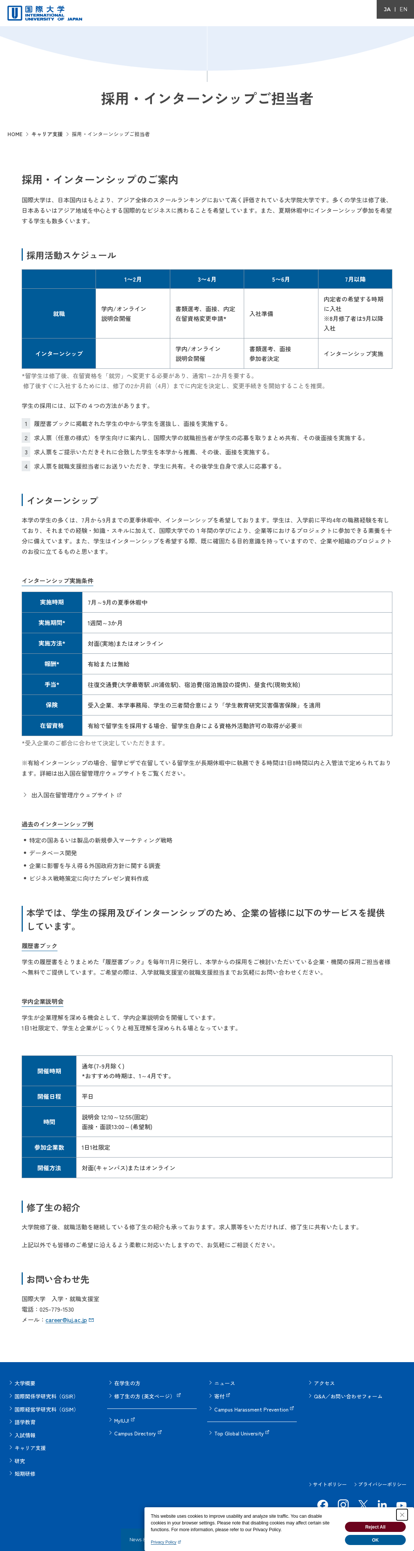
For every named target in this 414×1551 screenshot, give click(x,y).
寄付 (219, 1393)
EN (403, 9)
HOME (14, 134)
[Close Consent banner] (402, 1514)
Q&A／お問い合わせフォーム (348, 1393)
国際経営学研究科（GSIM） (47, 1405)
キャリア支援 (47, 134)
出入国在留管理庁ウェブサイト (73, 794)
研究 (20, 1449)
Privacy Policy (163, 1542)
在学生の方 (127, 1382)
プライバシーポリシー (382, 1470)
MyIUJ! (121, 1416)
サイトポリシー (330, 1470)
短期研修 (25, 1461)
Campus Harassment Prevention (251, 1405)
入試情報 (25, 1427)
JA (387, 9)
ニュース (224, 1382)
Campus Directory (135, 1427)
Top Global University (239, 1427)
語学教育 (25, 1416)
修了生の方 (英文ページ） (144, 1393)
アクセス (324, 1382)
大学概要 (25, 1382)
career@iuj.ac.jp (66, 1319)
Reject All (375, 1527)
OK (375, 1540)
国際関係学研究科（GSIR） (46, 1393)
